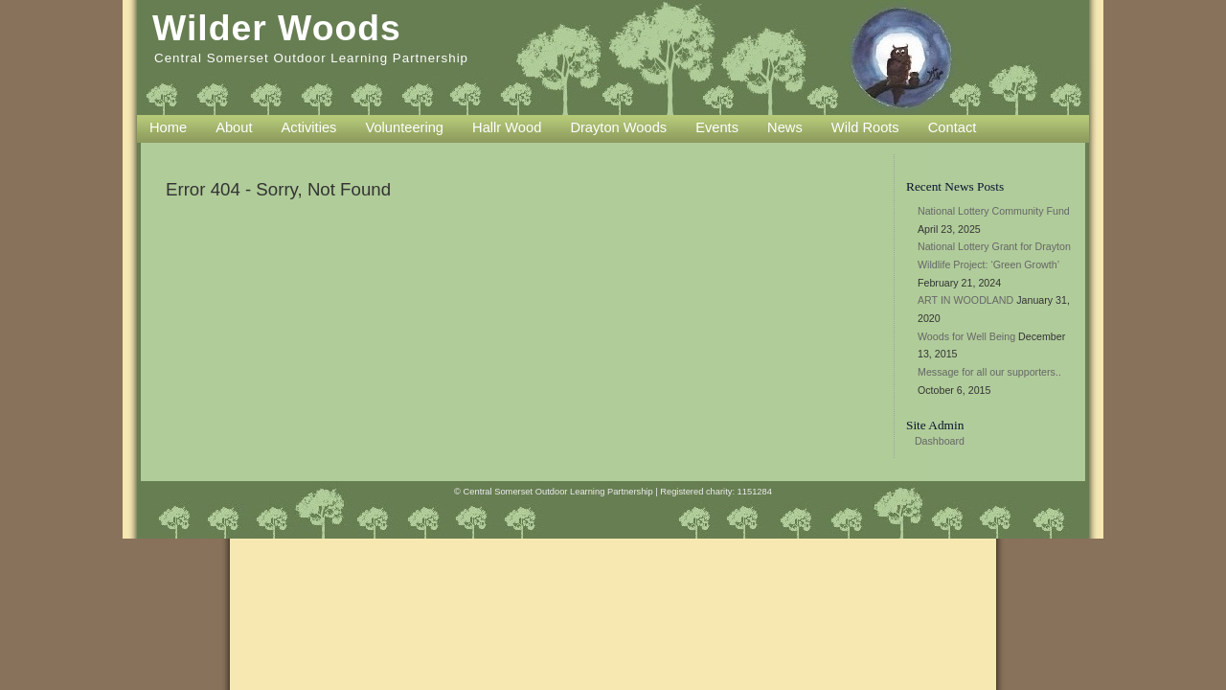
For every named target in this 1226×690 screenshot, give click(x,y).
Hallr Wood (506, 127)
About (234, 127)
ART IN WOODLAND (965, 300)
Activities (309, 127)
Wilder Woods (276, 28)
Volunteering (404, 127)
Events (716, 127)
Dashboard (940, 441)
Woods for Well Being (966, 336)
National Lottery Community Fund (994, 211)
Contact (952, 127)
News (785, 127)
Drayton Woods (618, 127)
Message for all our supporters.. (989, 372)
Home (168, 127)
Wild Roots (865, 127)
